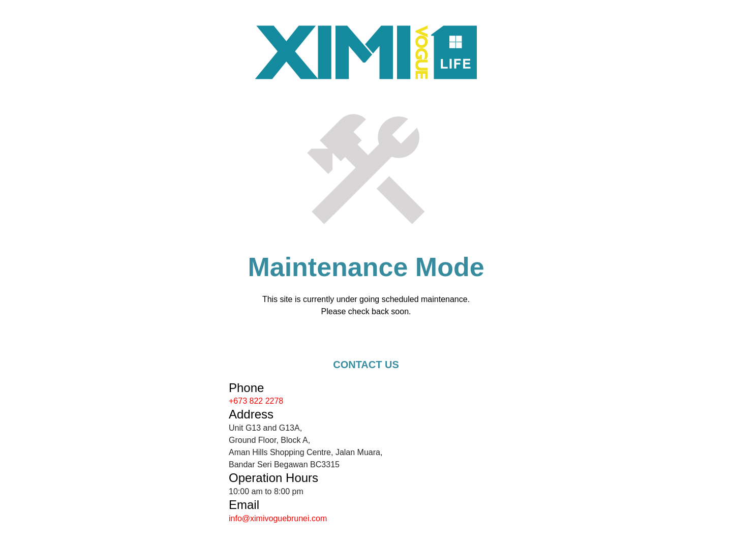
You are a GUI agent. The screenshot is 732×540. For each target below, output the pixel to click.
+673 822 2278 (256, 401)
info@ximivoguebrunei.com (278, 518)
